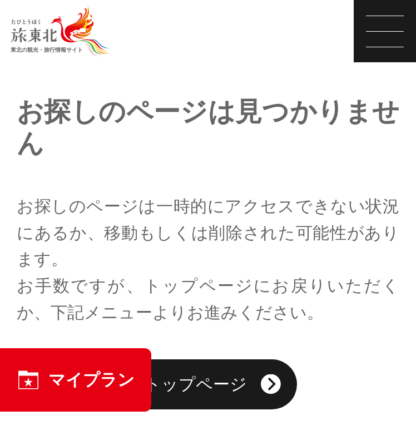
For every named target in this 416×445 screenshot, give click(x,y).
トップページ (212, 386)
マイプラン (76, 380)
